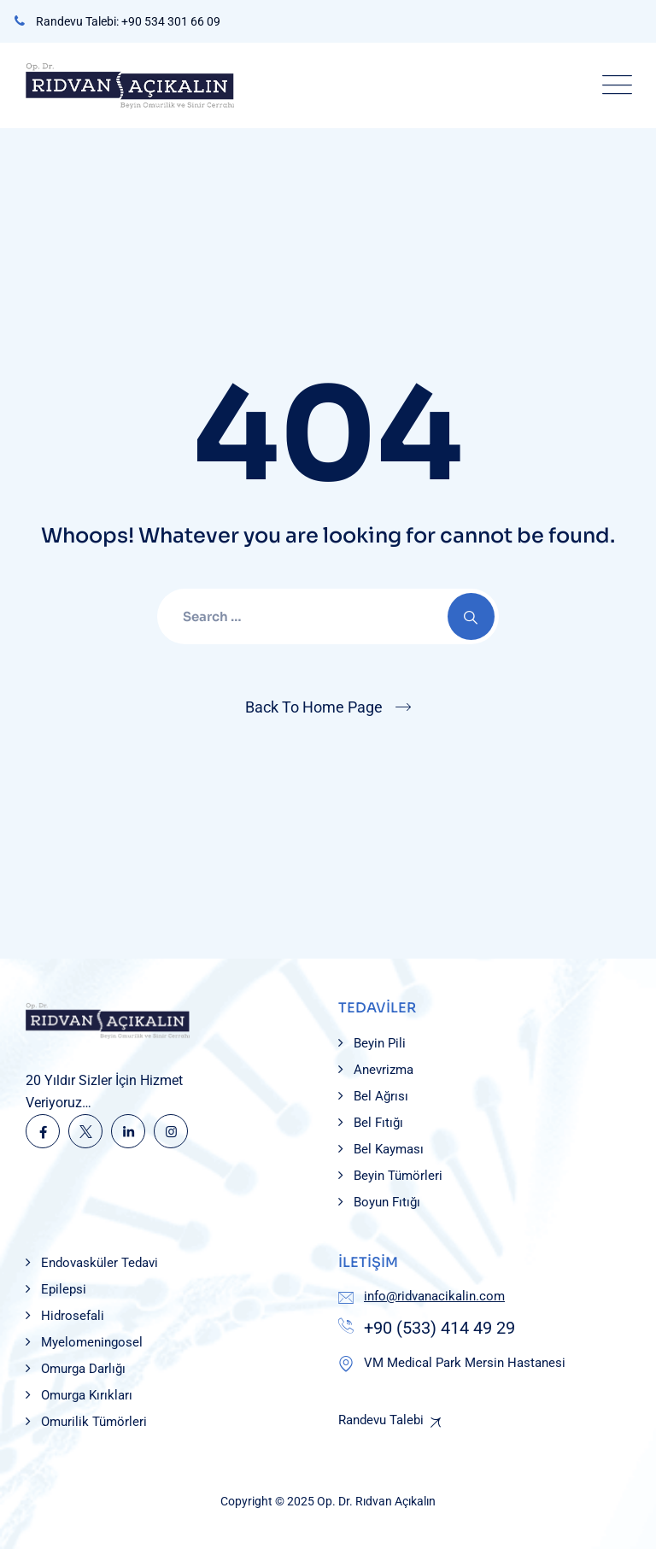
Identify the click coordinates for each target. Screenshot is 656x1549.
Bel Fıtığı (378, 1122)
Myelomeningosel (92, 1342)
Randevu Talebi (381, 1420)
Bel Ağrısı (381, 1096)
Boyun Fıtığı (387, 1202)
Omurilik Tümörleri (94, 1421)
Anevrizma (383, 1069)
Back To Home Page (314, 707)
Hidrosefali (72, 1315)
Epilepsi (63, 1289)
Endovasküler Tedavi (99, 1262)
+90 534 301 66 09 (170, 21)
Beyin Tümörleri (398, 1175)
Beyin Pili (380, 1043)
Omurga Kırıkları (86, 1395)
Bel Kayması (389, 1149)
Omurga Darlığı (83, 1368)
